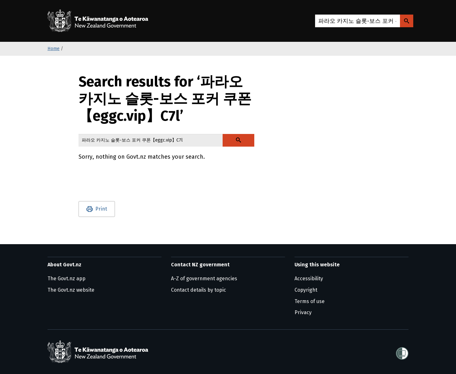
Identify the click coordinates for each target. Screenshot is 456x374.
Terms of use (309, 301)
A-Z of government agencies (204, 279)
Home (54, 48)
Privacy (303, 312)
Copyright (305, 290)
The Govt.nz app (67, 279)
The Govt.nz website (71, 290)
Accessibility (308, 279)
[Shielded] (402, 351)
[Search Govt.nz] (406, 21)
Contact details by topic (198, 290)
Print (101, 209)
